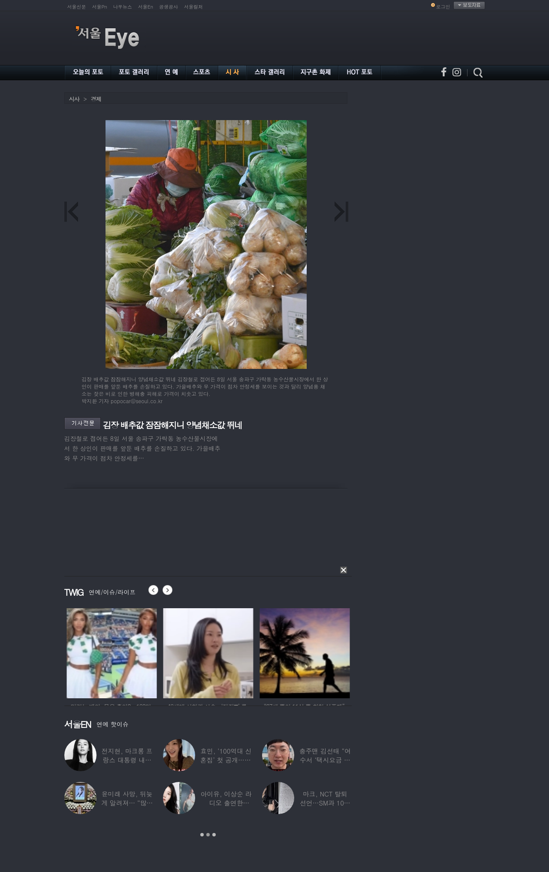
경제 (96, 99)
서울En (145, 6)
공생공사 (168, 6)
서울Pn (99, 6)
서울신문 (76, 6)
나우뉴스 (122, 6)
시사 (74, 99)
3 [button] (214, 834)
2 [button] (208, 834)
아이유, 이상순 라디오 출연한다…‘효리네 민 (225, 802)
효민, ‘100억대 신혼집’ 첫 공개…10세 (226, 759)
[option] (135, 652)
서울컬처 (193, 6)
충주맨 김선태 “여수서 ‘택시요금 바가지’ (325, 759)
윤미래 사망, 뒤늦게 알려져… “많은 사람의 (127, 802)
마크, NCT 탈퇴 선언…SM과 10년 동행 (325, 802)
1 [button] (202, 834)
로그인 (443, 6)
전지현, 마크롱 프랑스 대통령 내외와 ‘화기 (127, 759)
